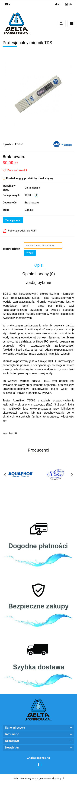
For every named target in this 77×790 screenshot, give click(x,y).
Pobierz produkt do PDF (19, 231)
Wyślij (29, 252)
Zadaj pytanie (13, 220)
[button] (68, 4)
